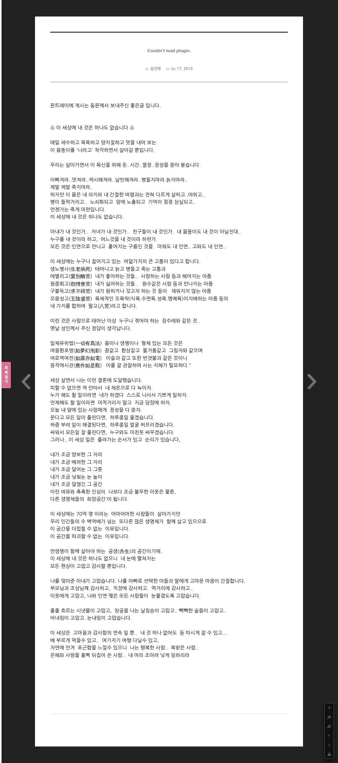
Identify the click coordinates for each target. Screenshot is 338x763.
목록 (6, 375)
